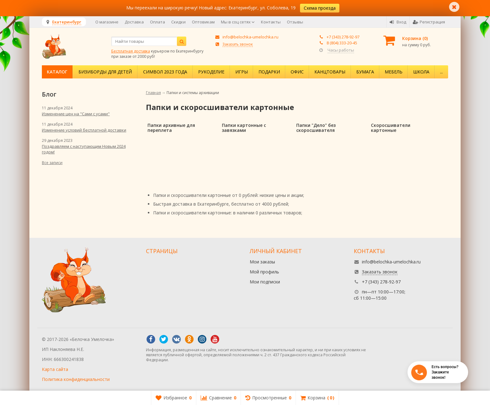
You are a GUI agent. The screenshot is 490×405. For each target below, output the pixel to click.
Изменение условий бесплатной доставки (84, 130)
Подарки (269, 72)
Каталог (57, 72)
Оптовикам (203, 22)
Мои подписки (265, 282)
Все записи (52, 162)
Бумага (365, 72)
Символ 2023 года (165, 72)
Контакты (271, 22)
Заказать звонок (237, 44)
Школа (421, 72)
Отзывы (295, 22)
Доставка (134, 22)
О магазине (106, 22)
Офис (297, 72)
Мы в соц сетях (238, 22)
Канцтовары (329, 72)
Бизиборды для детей (105, 72)
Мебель (393, 72)
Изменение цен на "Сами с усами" (76, 114)
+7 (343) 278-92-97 (343, 37)
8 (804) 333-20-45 (342, 43)
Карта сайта (55, 369)
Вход (398, 22)
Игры (241, 72)
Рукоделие (211, 72)
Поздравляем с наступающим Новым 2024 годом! (84, 149)
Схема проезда (320, 8)
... (441, 72)
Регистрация (429, 22)
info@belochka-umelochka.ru (250, 37)
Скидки (178, 22)
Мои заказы (262, 262)
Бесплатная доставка (130, 51)
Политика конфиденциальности (76, 379)
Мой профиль (264, 272)
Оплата (157, 22)
